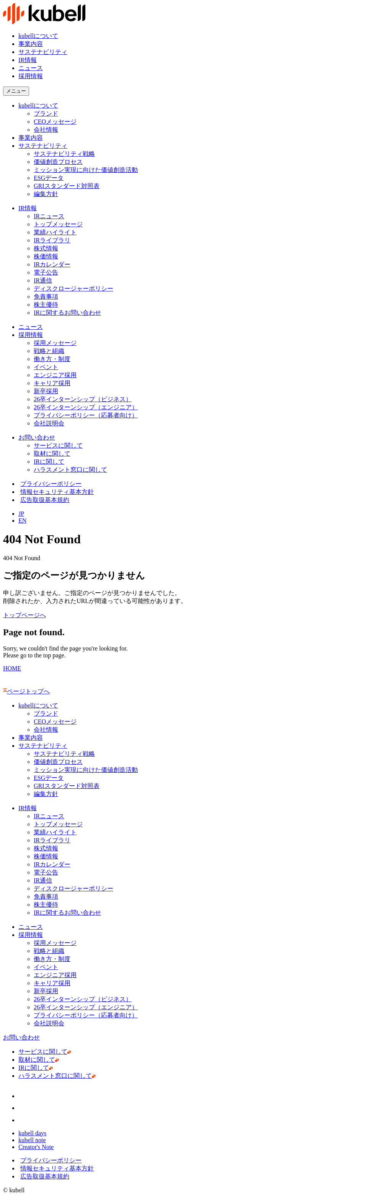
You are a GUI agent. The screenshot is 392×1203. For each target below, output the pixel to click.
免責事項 (46, 296)
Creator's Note (37, 1147)
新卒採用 (46, 391)
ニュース (30, 68)
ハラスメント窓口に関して (72, 469)
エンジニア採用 (55, 375)
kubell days (34, 1133)
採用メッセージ (55, 343)
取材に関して (54, 453)
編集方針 (46, 194)
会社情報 (46, 129)
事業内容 (30, 44)
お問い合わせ (36, 437)
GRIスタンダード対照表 (67, 186)
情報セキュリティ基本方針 (56, 492)
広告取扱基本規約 (43, 500)
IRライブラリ (52, 240)
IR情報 (27, 60)
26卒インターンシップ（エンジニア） (86, 407)
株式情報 (46, 248)
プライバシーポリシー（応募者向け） (86, 415)
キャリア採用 (52, 383)
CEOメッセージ (55, 121)
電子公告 (46, 272)
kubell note (33, 1140)
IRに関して (51, 461)
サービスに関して (60, 445)
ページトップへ (26, 691)
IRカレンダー (52, 264)
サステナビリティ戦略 (64, 153)
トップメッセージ (58, 224)
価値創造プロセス (58, 162)
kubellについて (38, 36)
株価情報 (48, 256)
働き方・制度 (52, 359)
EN (22, 520)
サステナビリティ (42, 52)
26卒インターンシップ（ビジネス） (83, 399)
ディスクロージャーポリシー (73, 288)
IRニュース (49, 216)
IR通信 (45, 280)
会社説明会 (51, 423)
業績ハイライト (55, 232)
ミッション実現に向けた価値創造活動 (86, 170)
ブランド (46, 113)
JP (21, 513)
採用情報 (30, 335)
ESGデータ (49, 178)
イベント (46, 367)
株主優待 (46, 304)
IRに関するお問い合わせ (69, 312)
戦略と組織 (49, 351)
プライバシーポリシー (50, 484)
